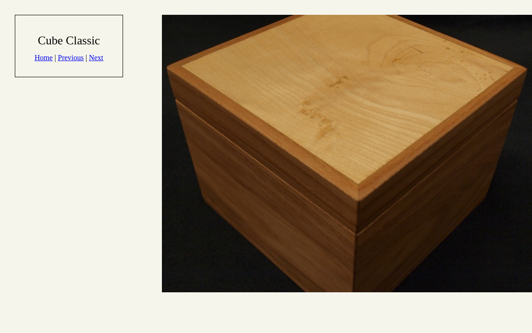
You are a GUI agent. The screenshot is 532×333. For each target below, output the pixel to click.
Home (44, 58)
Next (96, 58)
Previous (71, 58)
